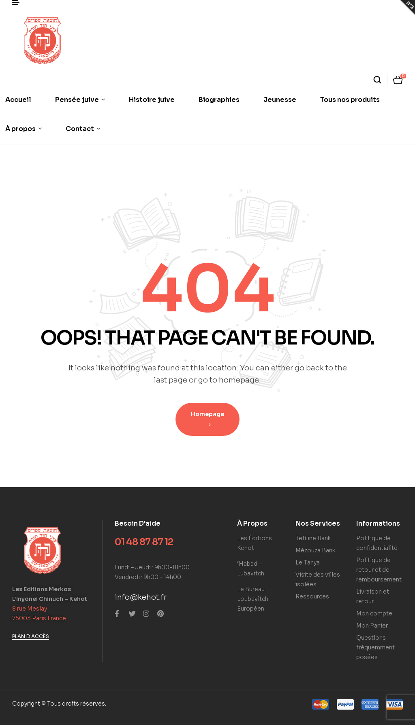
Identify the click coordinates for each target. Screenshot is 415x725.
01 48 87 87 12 (144, 542)
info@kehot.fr (141, 597)
